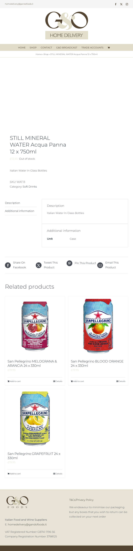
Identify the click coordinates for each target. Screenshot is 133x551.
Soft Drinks (30, 186)
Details (59, 381)
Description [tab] (12, 202)
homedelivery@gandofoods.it (19, 4)
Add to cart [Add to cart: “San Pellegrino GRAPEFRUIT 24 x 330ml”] (15, 473)
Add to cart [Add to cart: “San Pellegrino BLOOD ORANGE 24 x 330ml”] (78, 381)
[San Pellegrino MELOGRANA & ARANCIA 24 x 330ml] (35, 326)
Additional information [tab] (19, 210)
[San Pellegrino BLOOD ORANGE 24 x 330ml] (98, 326)
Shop (46, 54)
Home (39, 54)
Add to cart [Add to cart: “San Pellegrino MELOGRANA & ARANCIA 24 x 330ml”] (15, 381)
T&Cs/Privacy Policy (81, 499)
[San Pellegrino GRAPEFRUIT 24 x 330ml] (35, 418)
